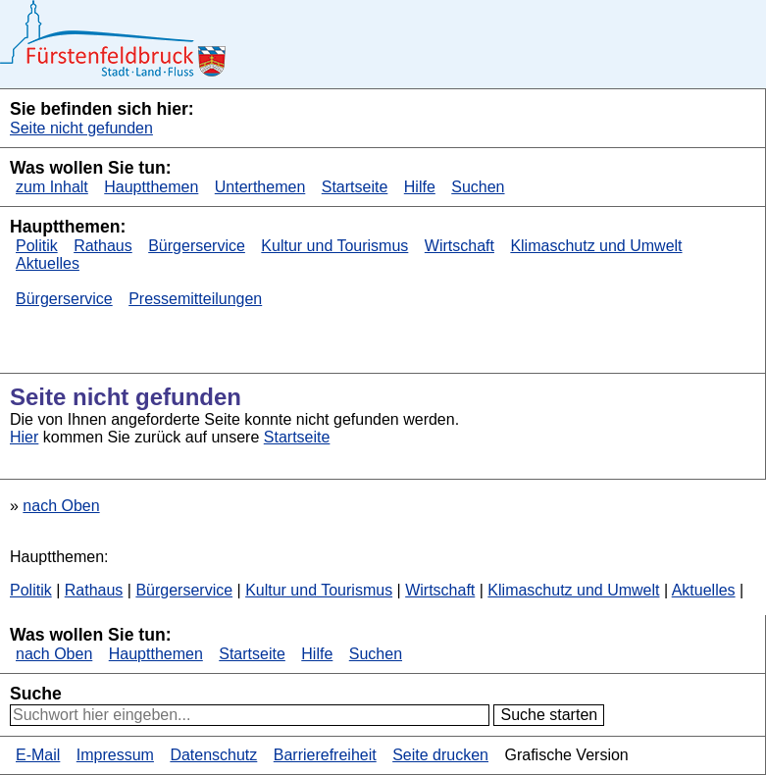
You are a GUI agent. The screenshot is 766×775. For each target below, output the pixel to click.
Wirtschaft (459, 245)
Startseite (355, 187)
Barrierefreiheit (325, 755)
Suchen (477, 187)
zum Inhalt (52, 187)
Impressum (115, 755)
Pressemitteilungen (195, 298)
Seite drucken (440, 755)
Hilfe (419, 187)
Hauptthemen (151, 187)
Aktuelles (47, 263)
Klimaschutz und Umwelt (596, 245)
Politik (37, 245)
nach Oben (61, 505)
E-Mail (38, 755)
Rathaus (103, 245)
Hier (24, 437)
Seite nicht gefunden (81, 128)
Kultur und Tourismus (334, 245)
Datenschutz (213, 755)
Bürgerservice (196, 245)
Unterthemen (260, 187)
